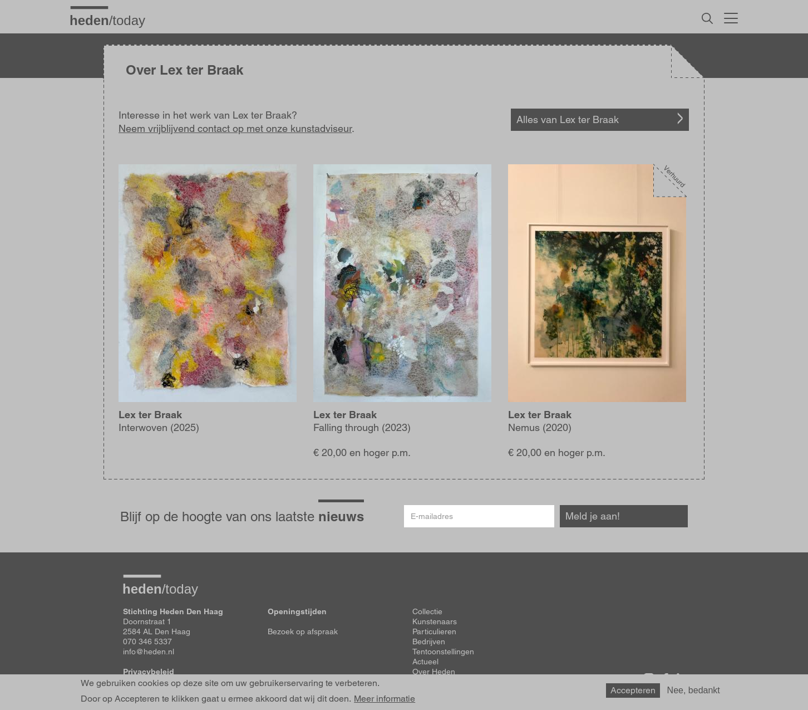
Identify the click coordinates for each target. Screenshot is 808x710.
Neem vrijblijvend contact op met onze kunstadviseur (235, 128)
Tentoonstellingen (443, 651)
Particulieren (434, 631)
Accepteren (633, 690)
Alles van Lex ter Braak (567, 119)
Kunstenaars (434, 621)
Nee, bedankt (693, 690)
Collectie (427, 611)
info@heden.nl (148, 651)
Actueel (425, 661)
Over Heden (433, 671)
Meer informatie (384, 699)
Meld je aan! (592, 516)
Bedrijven (428, 641)
